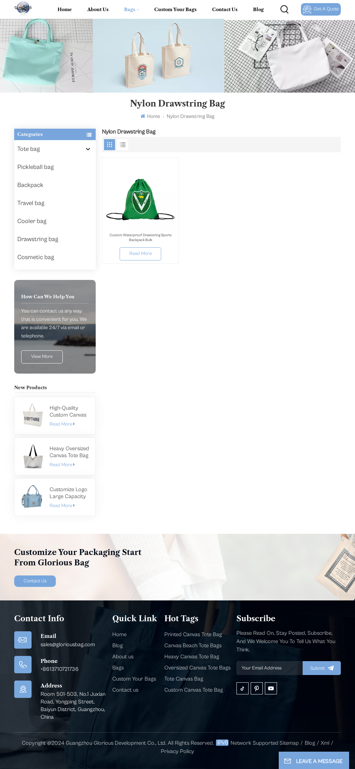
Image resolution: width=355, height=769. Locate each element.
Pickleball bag (35, 167)
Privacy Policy (177, 751)
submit (322, 668)
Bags (129, 9)
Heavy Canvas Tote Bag (191, 656)
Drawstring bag (37, 239)
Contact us (125, 690)
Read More (62, 424)
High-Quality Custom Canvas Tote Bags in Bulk (69, 411)
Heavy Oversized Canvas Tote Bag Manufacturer (69, 452)
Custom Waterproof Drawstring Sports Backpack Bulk (141, 237)
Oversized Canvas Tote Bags (197, 668)
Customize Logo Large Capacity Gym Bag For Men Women (68, 493)
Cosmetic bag (35, 257)
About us (122, 656)
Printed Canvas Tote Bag (193, 634)
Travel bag (30, 203)
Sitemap (289, 743)
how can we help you (48, 296)
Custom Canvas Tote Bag (193, 690)
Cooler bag (31, 221)
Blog (258, 9)
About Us (98, 9)
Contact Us (224, 9)
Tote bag (28, 149)
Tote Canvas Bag (183, 679)
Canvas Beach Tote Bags (193, 645)
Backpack (30, 185)
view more (42, 356)
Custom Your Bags (175, 9)
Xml (325, 743)
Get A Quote (321, 9)
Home (65, 9)
